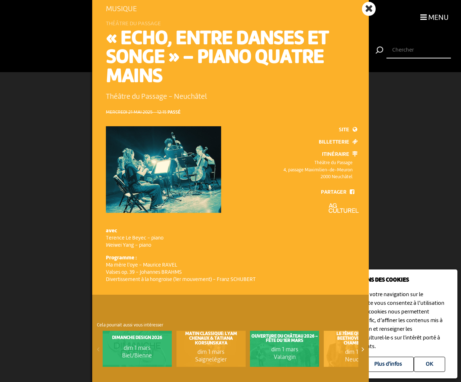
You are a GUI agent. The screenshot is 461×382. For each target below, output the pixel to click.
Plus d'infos (388, 364)
